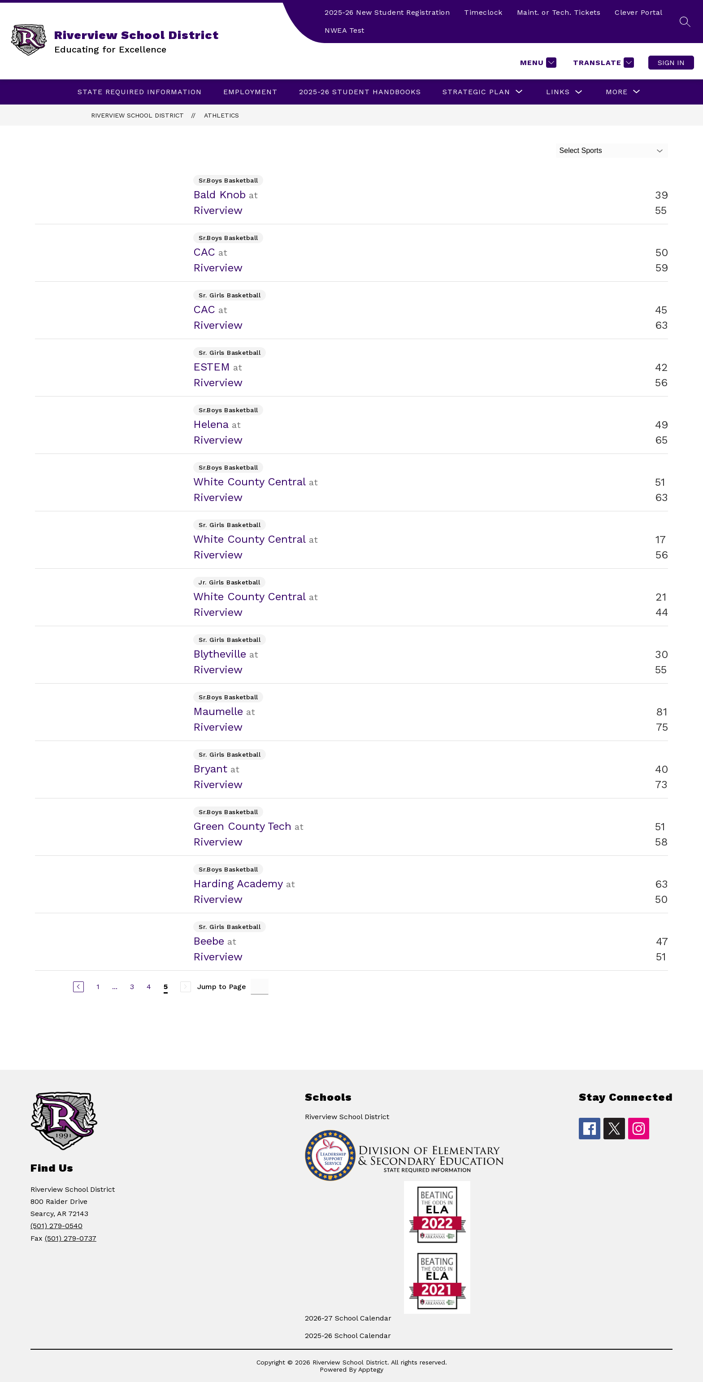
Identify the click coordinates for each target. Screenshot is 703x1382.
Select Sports (581, 150)
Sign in (671, 62)
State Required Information (140, 91)
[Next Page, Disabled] (185, 986)
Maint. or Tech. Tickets (559, 12)
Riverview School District (137, 115)
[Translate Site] (602, 62)
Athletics (221, 115)
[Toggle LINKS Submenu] (578, 92)
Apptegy (370, 1369)
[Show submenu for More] (617, 92)
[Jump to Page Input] (260, 986)
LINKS (558, 91)
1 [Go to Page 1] (98, 986)
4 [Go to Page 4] (149, 986)
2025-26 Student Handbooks (360, 91)
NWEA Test (345, 30)
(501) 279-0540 (56, 1225)
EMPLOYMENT (250, 91)
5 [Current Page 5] (166, 986)
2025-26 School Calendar (348, 1335)
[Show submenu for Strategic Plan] (476, 92)
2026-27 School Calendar (348, 1318)
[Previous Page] (78, 986)
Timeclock (483, 12)
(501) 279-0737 (70, 1238)
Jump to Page (221, 986)
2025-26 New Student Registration (387, 12)
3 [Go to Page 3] (132, 986)
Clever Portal (639, 12)
